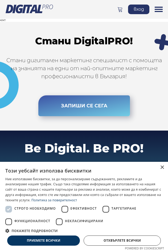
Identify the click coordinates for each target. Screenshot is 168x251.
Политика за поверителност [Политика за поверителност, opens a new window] (54, 200)
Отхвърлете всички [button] (122, 240)
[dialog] (84, 206)
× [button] (162, 168)
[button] (84, 230)
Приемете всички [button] (43, 240)
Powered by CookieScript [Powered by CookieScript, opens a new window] (144, 248)
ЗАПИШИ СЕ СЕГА (84, 109)
